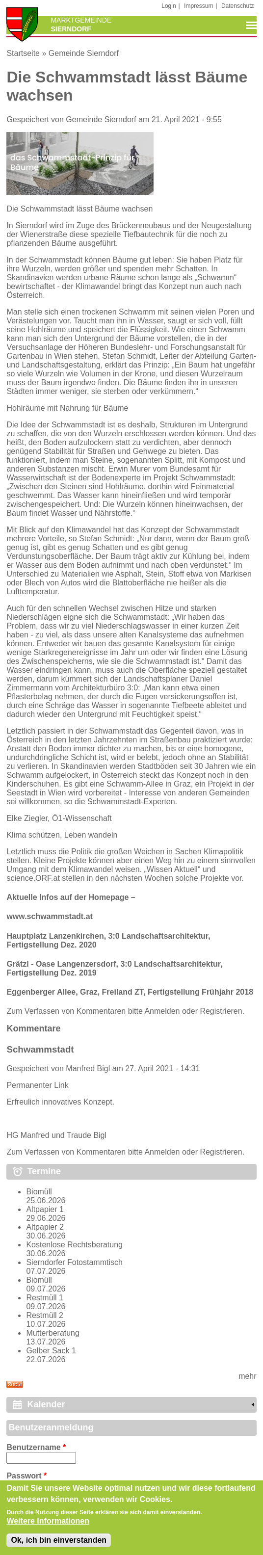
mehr (247, 1376)
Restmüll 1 (44, 1297)
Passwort (26, 1476)
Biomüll (39, 1191)
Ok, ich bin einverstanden (58, 1542)
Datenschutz (237, 5)
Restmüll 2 (44, 1315)
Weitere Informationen (47, 1523)
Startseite (23, 53)
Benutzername (36, 1447)
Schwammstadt (40, 1049)
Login (168, 5)
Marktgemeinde (81, 20)
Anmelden (162, 1011)
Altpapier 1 (45, 1209)
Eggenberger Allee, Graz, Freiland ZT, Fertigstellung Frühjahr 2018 (129, 992)
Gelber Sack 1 (51, 1350)
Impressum (198, 5)
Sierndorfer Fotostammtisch (74, 1262)
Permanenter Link (37, 1085)
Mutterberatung (52, 1333)
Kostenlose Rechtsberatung (74, 1244)
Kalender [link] (46, 1404)
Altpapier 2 (45, 1227)
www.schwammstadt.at (49, 916)
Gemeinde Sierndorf (84, 53)
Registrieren (221, 1011)
